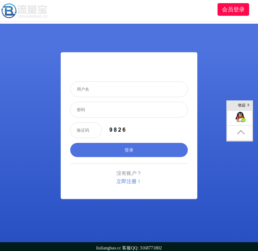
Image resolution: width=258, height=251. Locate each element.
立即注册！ (129, 181)
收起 (244, 105)
